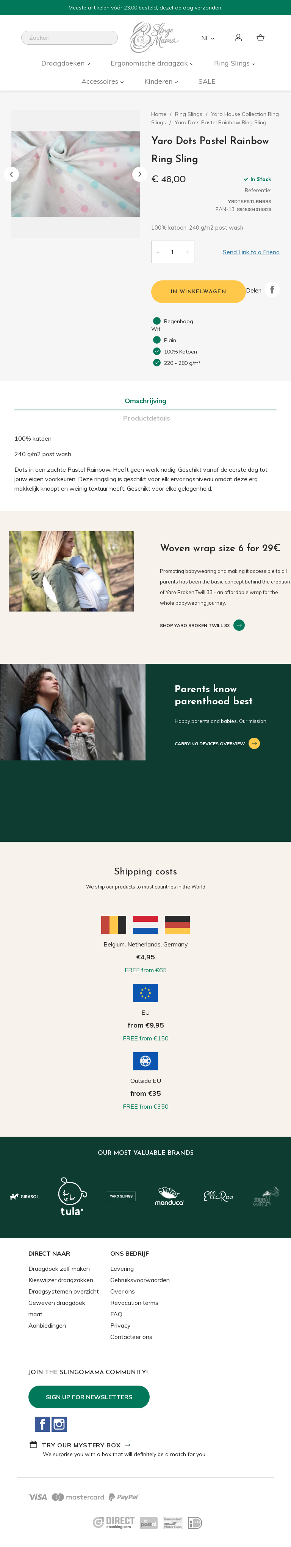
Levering (122, 1268)
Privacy (120, 1325)
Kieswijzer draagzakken (60, 1280)
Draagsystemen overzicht (63, 1291)
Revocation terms (134, 1302)
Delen (272, 289)
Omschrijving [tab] (145, 400)
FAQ (116, 1314)
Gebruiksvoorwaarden (140, 1280)
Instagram (59, 1424)
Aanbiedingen (47, 1325)
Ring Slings (233, 63)
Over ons (122, 1291)
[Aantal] (172, 252)
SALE (207, 81)
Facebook (42, 1424)
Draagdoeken (63, 63)
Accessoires (100, 81)
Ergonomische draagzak (150, 63)
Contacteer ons (131, 1337)
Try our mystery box (81, 1445)
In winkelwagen (199, 292)
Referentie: (258, 190)
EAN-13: (226, 209)
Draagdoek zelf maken (59, 1268)
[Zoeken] (69, 38)
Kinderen (159, 81)
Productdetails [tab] (146, 418)
